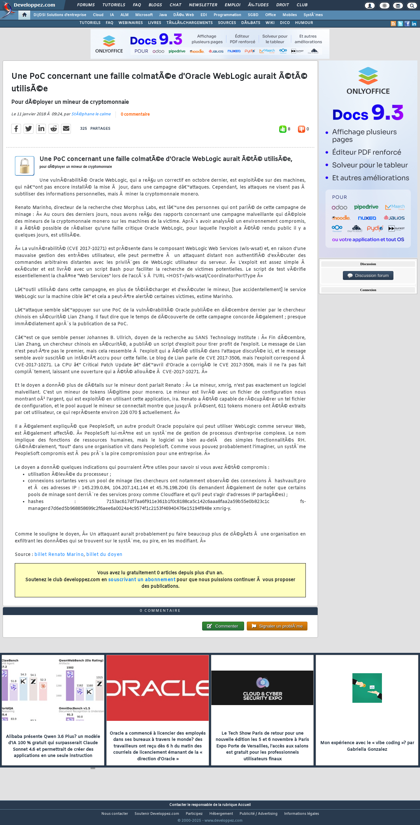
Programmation (227, 15)
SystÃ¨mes (313, 15)
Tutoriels (114, 5)
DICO (285, 23)
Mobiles (290, 15)
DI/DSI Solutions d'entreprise (59, 15)
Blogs (155, 5)
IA (112, 15)
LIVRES (154, 23)
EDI (203, 15)
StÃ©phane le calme (91, 118)
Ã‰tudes (258, 5)
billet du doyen (104, 559)
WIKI (270, 23)
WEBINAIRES (130, 23)
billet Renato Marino (59, 559)
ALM (124, 15)
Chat (175, 5)
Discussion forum (368, 275)
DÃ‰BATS (250, 23)
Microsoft (144, 15)
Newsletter (203, 5)
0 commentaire (135, 118)
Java (163, 15)
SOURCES (227, 23)
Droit (282, 5)
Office (270, 15)
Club (302, 5)
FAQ (136, 5)
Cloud (98, 15)
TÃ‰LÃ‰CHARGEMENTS (189, 23)
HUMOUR (304, 23)
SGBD (253, 15)
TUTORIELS (89, 23)
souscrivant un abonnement (142, 584)
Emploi (232, 5)
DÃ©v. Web (183, 15)
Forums (85, 5)
